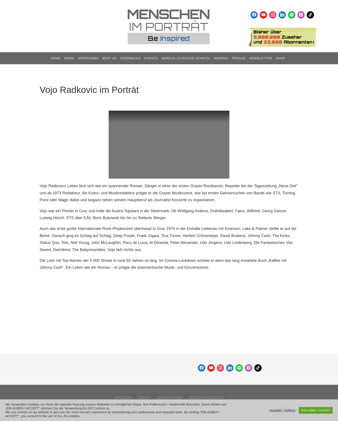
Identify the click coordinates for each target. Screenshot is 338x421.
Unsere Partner (170, 397)
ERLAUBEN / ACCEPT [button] (315, 410)
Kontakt (144, 397)
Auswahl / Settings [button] (282, 410)
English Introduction (207, 397)
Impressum (122, 397)
